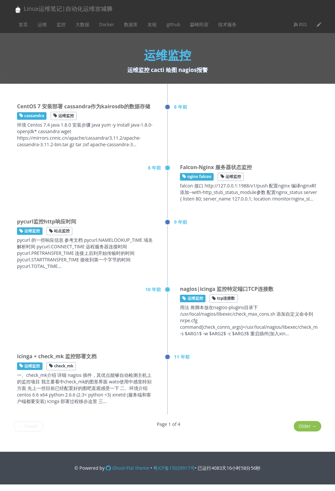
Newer (28, 426)
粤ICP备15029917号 (174, 468)
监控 (61, 24)
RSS (300, 24)
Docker (106, 24)
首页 (23, 24)
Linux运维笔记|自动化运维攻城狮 (63, 9)
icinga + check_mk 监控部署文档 (57, 356)
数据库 (131, 24)
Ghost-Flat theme (127, 468)
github (173, 24)
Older (307, 426)
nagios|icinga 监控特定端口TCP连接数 (226, 288)
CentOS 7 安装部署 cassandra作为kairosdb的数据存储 (83, 106)
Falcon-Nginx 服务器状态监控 (216, 167)
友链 (152, 24)
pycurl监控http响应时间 (46, 221)
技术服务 (227, 24)
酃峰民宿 (199, 24)
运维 (42, 24)
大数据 (82, 24)
